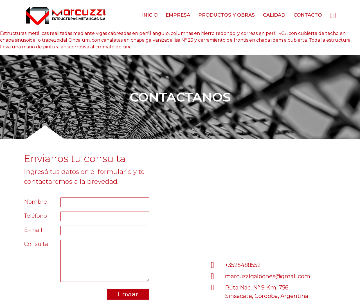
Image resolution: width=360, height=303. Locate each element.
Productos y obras (226, 15)
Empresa (178, 15)
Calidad (274, 15)
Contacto (308, 15)
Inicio (150, 15)
